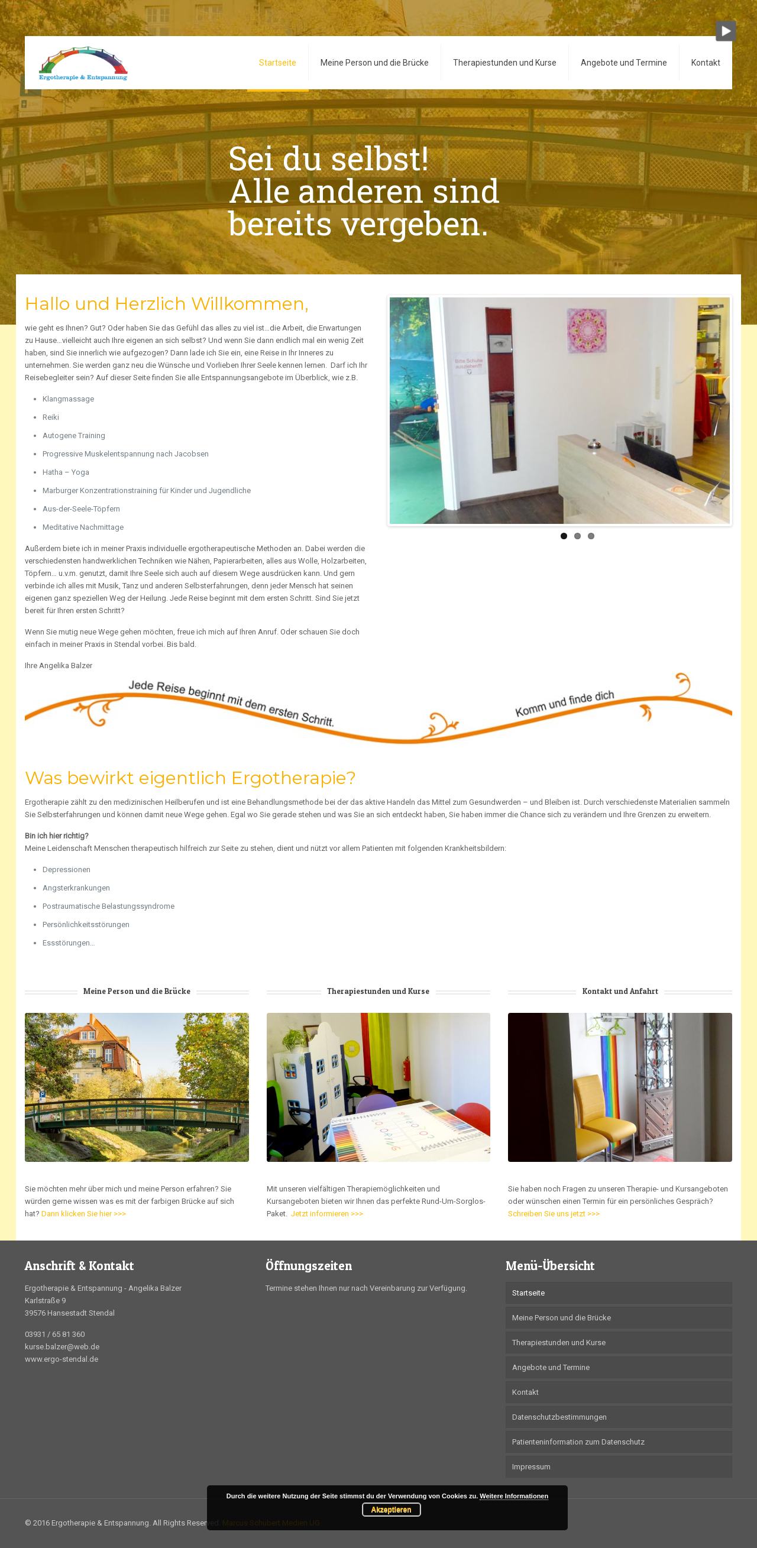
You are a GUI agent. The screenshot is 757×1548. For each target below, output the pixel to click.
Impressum (531, 1466)
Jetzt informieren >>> (326, 1213)
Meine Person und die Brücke (561, 1317)
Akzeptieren (391, 1509)
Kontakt (525, 1392)
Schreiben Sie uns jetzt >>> (554, 1213)
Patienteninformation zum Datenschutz (578, 1441)
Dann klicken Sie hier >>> (83, 1213)
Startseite (528, 1292)
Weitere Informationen (514, 1496)
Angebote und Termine (551, 1367)
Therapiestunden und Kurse (559, 1342)
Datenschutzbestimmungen (559, 1417)
